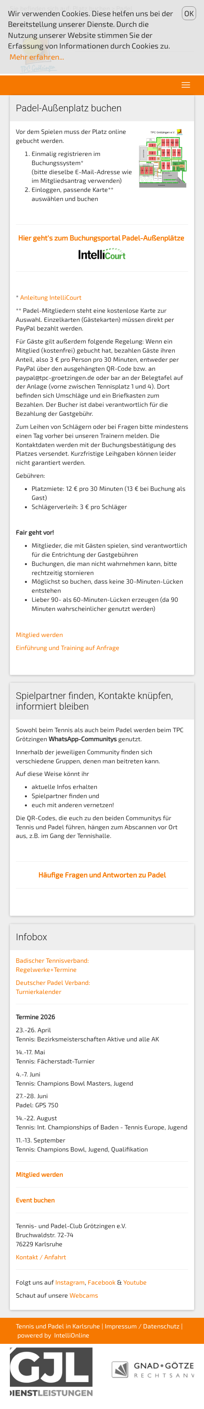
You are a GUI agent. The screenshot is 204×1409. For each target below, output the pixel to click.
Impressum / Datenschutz (142, 1326)
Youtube (135, 1282)
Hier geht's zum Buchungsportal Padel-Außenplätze (101, 237)
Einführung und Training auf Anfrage (67, 647)
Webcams (84, 1295)
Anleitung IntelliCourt (50, 297)
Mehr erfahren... (36, 56)
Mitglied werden (39, 634)
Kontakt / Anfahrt (41, 1257)
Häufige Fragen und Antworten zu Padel (102, 874)
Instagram (70, 1282)
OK (189, 13)
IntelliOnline (71, 1335)
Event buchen (35, 1200)
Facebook (101, 1282)
